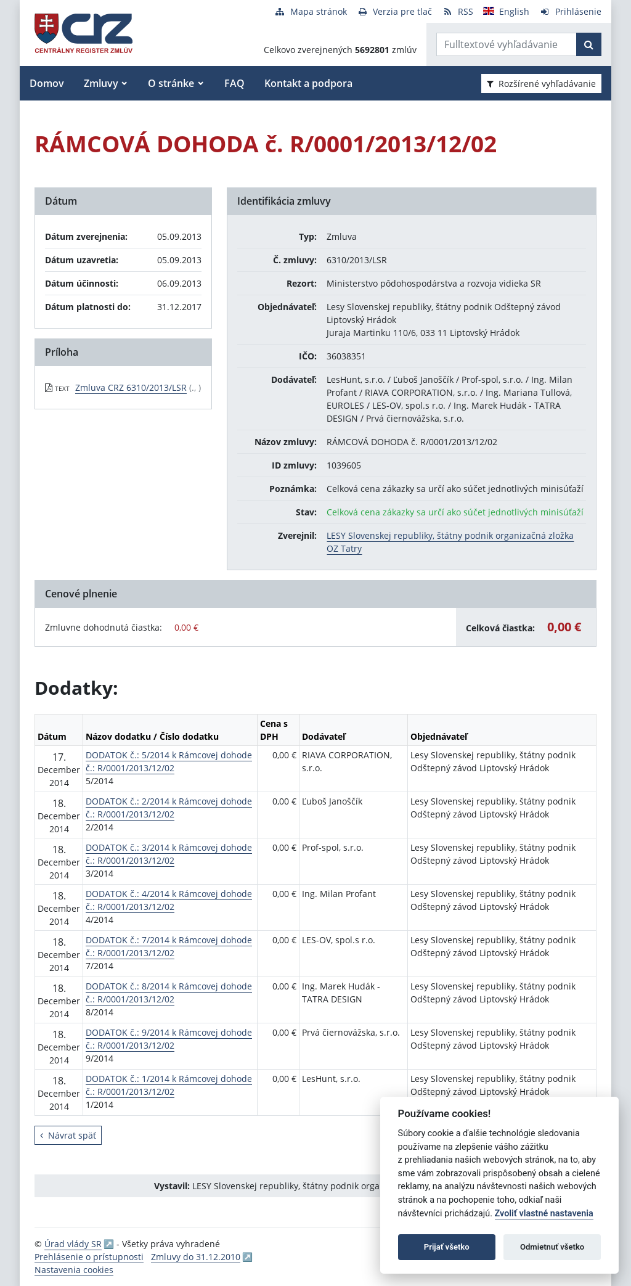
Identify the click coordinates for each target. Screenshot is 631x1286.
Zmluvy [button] (101, 83)
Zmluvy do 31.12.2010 (195, 1257)
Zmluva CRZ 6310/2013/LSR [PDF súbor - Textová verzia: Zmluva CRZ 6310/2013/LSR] (131, 387)
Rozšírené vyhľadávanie (541, 83)
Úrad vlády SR (73, 1244)
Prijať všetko (447, 1246)
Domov (47, 83)
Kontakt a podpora (308, 83)
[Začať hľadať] (588, 44)
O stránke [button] (171, 83)
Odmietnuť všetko (552, 1246)
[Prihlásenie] (570, 11)
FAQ (234, 83)
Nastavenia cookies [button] (74, 1270)
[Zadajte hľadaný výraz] (506, 44)
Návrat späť (68, 1135)
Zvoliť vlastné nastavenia (544, 1213)
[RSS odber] (457, 11)
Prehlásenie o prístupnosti (89, 1257)
